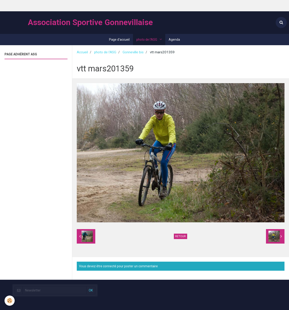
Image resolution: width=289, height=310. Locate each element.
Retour (180, 236)
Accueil (82, 52)
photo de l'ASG (147, 39)
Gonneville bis (133, 52)
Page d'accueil (119, 39)
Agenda (174, 39)
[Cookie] (10, 301)
